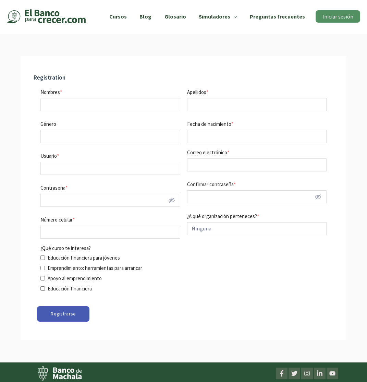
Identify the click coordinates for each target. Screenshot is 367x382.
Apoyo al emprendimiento (75, 278)
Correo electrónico (208, 152)
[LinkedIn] (320, 373)
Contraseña (54, 187)
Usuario (49, 155)
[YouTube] (332, 373)
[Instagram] (307, 373)
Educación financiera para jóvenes (84, 257)
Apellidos (197, 92)
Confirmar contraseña (211, 184)
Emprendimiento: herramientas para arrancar (95, 268)
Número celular (57, 219)
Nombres (51, 92)
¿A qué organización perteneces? (223, 216)
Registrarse (63, 314)
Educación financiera (70, 288)
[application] (236, 16)
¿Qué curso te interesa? (65, 248)
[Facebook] (282, 373)
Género (48, 124)
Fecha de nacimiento (210, 124)
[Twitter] (294, 373)
